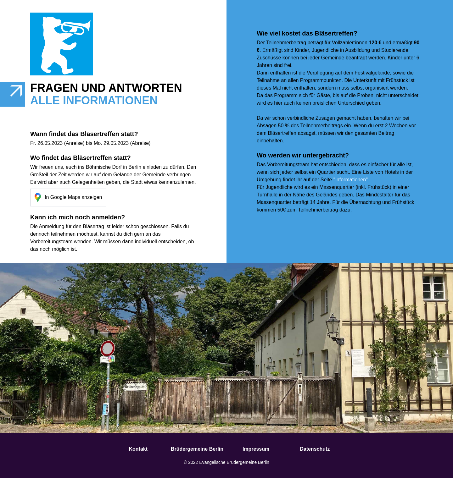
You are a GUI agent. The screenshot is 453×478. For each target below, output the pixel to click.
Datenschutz (315, 449)
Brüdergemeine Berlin (197, 449)
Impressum (256, 449)
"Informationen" (350, 179)
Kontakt (138, 449)
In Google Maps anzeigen (68, 197)
